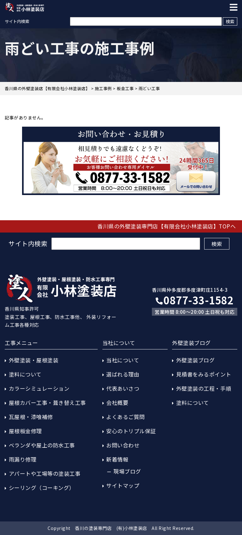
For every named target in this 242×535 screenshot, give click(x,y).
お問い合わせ (122, 445)
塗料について (25, 374)
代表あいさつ (122, 388)
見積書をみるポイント (203, 374)
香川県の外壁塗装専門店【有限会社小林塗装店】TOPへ (166, 226)
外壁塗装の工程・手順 (203, 388)
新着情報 (117, 459)
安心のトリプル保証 (131, 431)
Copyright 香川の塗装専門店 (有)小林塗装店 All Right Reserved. (121, 528)
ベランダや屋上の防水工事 (42, 445)
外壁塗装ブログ (195, 360)
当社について (122, 360)
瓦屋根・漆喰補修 (31, 417)
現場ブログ (127, 471)
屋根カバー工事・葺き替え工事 (47, 402)
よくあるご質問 (125, 417)
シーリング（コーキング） (42, 488)
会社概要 (117, 402)
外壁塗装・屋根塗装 (34, 360)
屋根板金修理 (25, 431)
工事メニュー (21, 343)
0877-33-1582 (194, 300)
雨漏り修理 (23, 459)
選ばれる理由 (122, 374)
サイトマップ (122, 485)
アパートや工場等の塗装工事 (45, 473)
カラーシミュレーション (39, 388)
